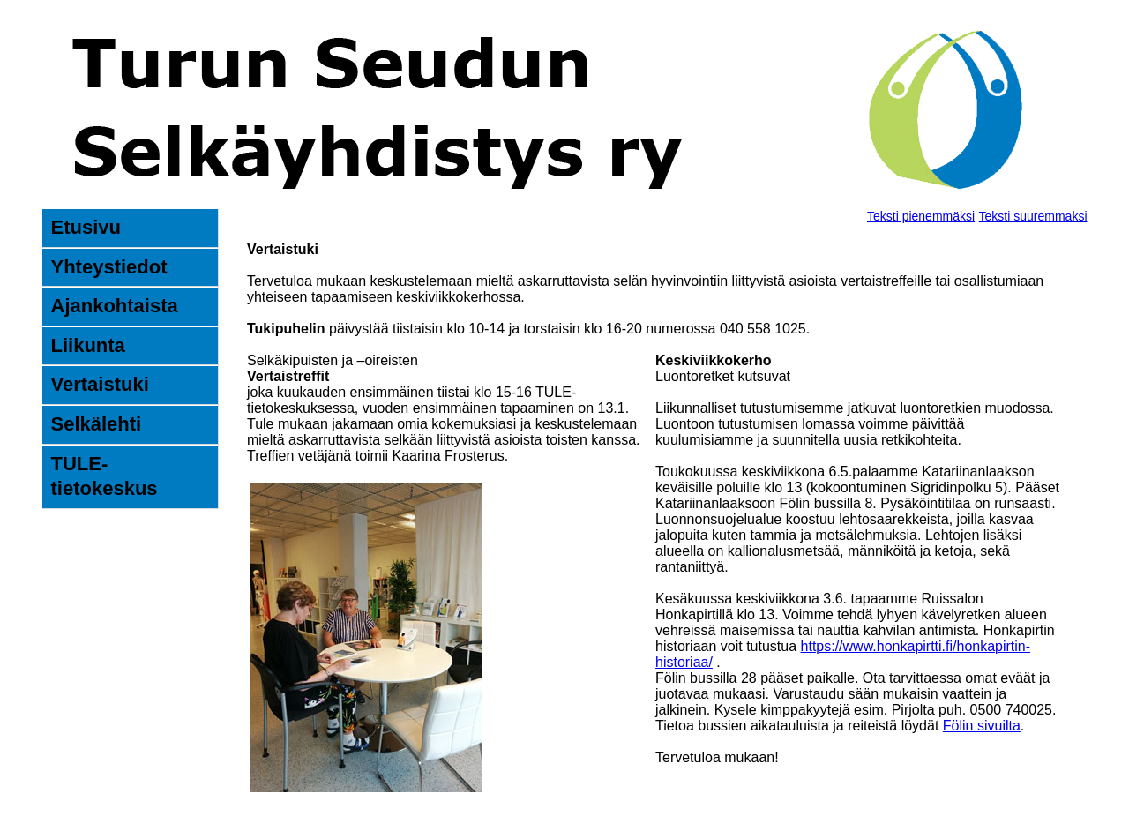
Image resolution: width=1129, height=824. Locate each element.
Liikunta (88, 345)
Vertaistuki (100, 384)
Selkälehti (96, 424)
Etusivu (86, 227)
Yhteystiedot (109, 267)
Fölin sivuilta (982, 725)
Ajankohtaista (114, 306)
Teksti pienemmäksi (921, 216)
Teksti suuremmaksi (1033, 216)
